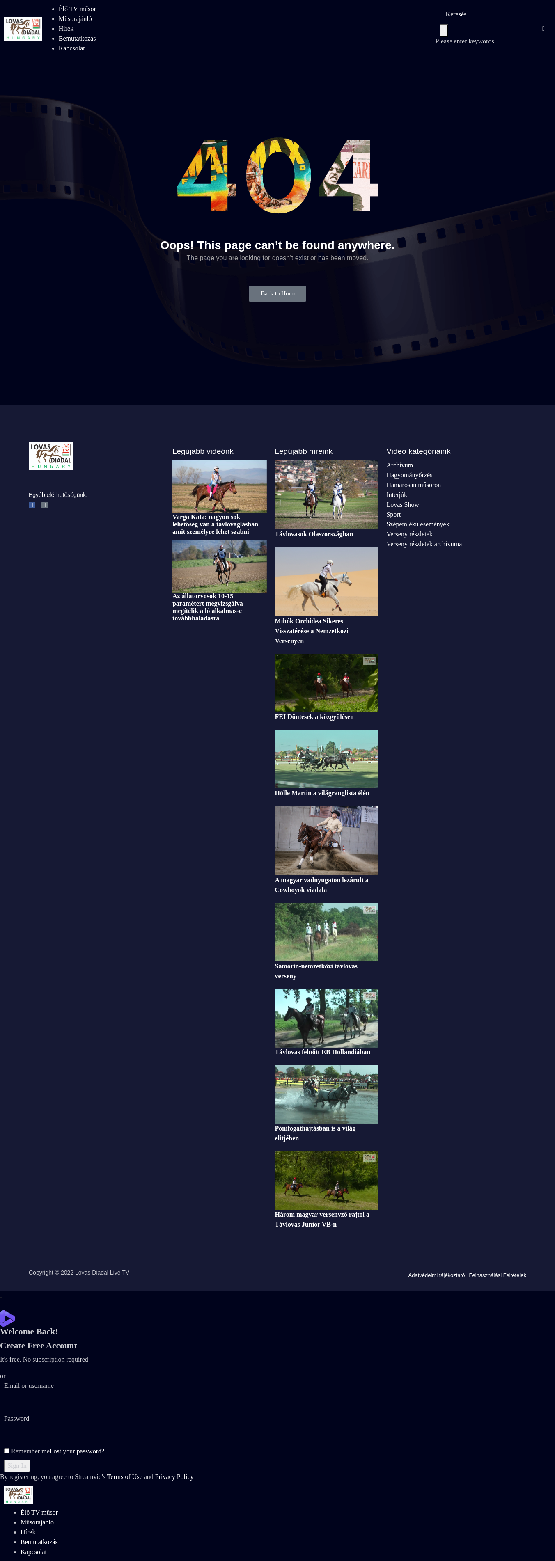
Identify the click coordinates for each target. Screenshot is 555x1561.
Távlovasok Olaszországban (314, 534)
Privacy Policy (174, 1476)
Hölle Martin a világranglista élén (322, 793)
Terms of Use (124, 1476)
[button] (277, 294)
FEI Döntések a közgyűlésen (314, 716)
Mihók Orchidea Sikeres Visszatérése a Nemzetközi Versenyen (312, 631)
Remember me (27, 1451)
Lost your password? (77, 1451)
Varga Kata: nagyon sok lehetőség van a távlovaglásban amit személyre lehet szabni (215, 524)
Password (16, 1418)
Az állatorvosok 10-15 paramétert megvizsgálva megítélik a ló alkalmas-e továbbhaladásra (207, 607)
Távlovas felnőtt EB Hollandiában (323, 1051)
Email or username (29, 1385)
